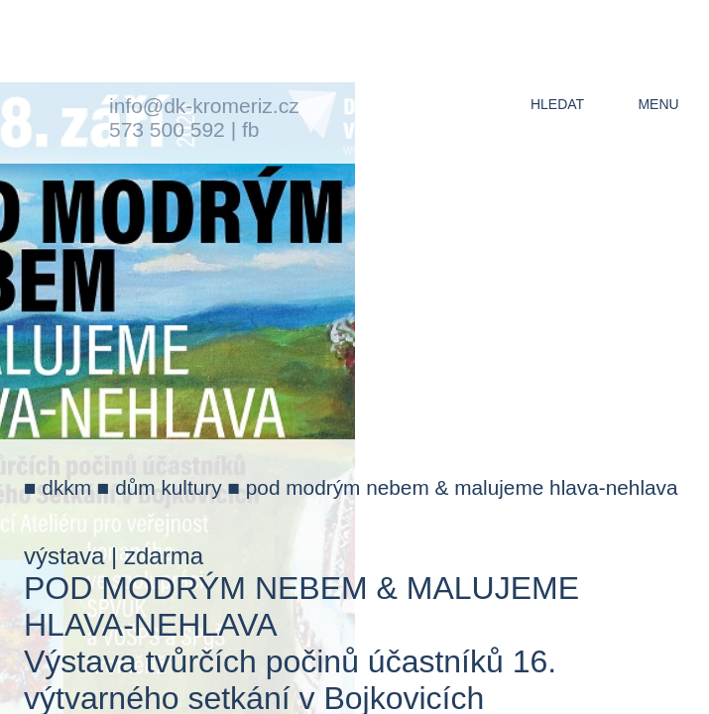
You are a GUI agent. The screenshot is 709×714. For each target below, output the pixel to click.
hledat (557, 104)
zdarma (163, 555)
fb (251, 129)
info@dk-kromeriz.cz (204, 105)
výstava (64, 555)
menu (658, 104)
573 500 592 (167, 129)
